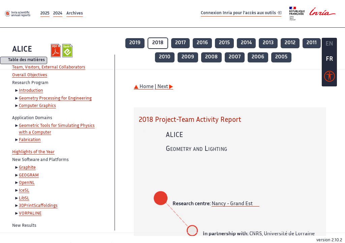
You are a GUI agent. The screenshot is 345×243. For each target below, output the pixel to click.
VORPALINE (30, 214)
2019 (134, 43)
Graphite (27, 168)
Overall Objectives (29, 75)
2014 (246, 43)
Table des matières (26, 60)
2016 (202, 43)
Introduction (31, 91)
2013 (268, 43)
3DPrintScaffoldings (38, 206)
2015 (224, 43)
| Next (164, 87)
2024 (57, 14)
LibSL (24, 198)
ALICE (22, 49)
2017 (180, 43)
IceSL (24, 191)
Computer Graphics (37, 106)
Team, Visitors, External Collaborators (48, 67)
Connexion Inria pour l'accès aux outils (241, 13)
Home (144, 87)
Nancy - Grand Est (232, 204)
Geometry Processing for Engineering (55, 99)
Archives (74, 14)
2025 (45, 14)
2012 (290, 43)
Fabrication (30, 140)
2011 (312, 43)
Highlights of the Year (33, 152)
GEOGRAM (29, 175)
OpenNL (27, 183)
